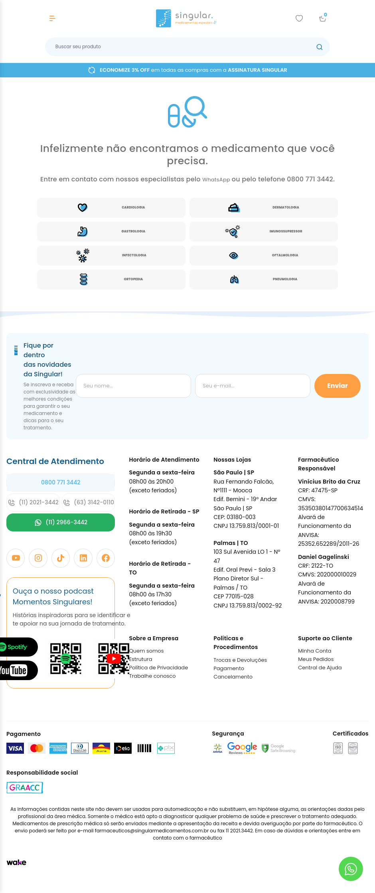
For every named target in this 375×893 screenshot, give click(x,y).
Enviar (337, 385)
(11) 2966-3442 (60, 522)
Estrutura (140, 659)
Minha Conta (315, 651)
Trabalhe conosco (152, 676)
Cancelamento (233, 677)
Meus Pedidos (316, 659)
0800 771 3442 (60, 482)
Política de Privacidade (158, 667)
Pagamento (228, 668)
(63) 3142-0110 (88, 502)
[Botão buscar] (320, 47)
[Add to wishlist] (299, 18)
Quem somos (146, 651)
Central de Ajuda (320, 667)
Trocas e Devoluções (240, 660)
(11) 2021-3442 (33, 502)
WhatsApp (217, 179)
